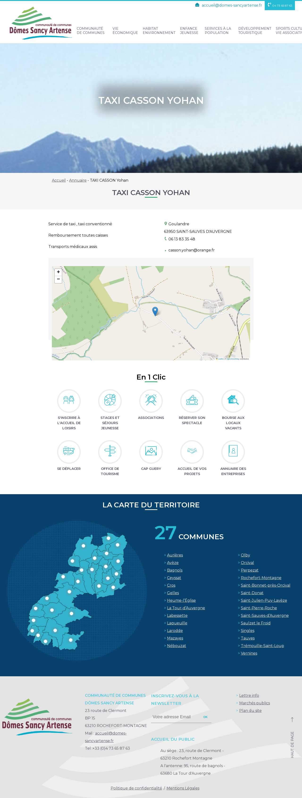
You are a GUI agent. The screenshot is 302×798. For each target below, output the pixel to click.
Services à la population (218, 30)
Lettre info (249, 695)
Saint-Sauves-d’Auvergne (265, 615)
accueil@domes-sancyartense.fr (228, 5)
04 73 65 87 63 (279, 5)
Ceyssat (174, 578)
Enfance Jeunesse (189, 30)
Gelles (173, 593)
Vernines (249, 653)
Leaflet (219, 359)
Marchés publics (254, 703)
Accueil (59, 180)
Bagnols (174, 570)
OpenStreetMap (233, 359)
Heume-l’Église (181, 600)
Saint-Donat (252, 593)
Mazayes (175, 638)
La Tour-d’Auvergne (186, 608)
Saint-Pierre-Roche (259, 608)
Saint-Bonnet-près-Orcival (265, 585)
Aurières (175, 555)
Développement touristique (254, 30)
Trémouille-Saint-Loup (262, 645)
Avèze (173, 562)
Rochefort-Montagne (261, 578)
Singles (247, 630)
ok (205, 717)
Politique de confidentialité (136, 788)
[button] (155, 311)
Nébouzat (176, 645)
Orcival (247, 562)
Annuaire (78, 180)
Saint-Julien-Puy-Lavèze (264, 600)
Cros (171, 585)
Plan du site (250, 710)
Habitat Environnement (159, 30)
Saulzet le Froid (256, 623)
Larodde (175, 630)
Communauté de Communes (91, 30)
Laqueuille (177, 623)
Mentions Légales (183, 788)
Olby (245, 555)
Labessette (177, 615)
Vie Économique (125, 30)
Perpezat (250, 570)
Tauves (248, 638)
